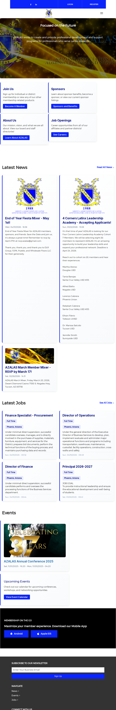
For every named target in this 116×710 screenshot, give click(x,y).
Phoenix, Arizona (14, 405)
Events (15, 643)
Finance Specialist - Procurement (29, 393)
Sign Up (58, 624)
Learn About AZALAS (74, 109)
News (14, 639)
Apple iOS (44, 581)
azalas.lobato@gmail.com (31, 700)
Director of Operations (79, 393)
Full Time (11, 399)
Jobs (14, 647)
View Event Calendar (77, 525)
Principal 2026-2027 (77, 444)
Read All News (104, 145)
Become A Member (15, 115)
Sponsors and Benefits (46, 112)
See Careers (98, 109)
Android (16, 581)
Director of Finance (19, 444)
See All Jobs (106, 380)
